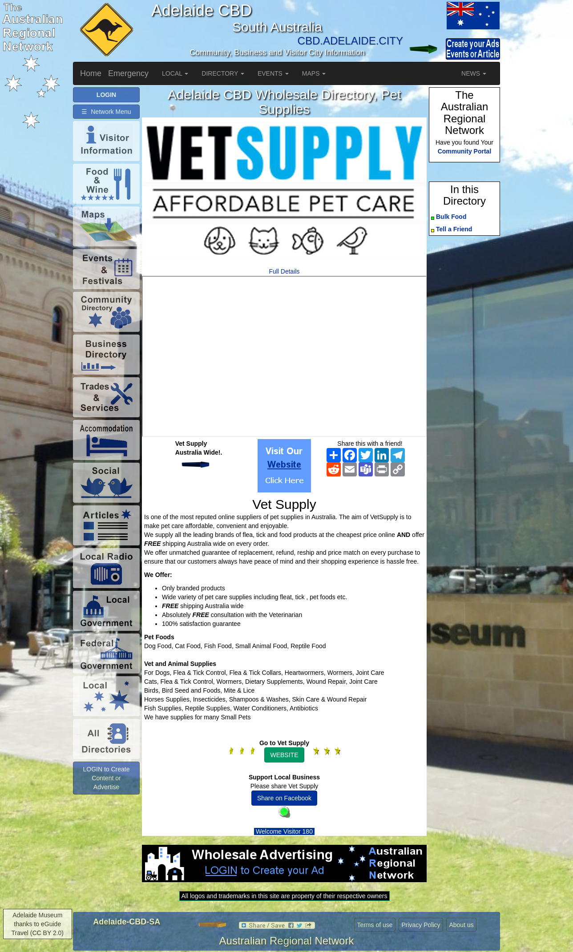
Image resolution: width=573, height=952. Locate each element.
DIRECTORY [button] (223, 73)
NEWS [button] (473, 73)
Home (90, 73)
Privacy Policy (420, 924)
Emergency (128, 73)
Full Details (284, 271)
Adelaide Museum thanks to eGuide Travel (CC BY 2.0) (38, 924)
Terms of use (374, 924)
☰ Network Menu (106, 111)
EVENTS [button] (273, 73)
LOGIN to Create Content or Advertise (106, 778)
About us (461, 924)
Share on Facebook (284, 798)
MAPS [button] (314, 73)
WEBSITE (284, 754)
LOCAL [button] (175, 73)
